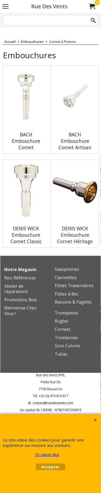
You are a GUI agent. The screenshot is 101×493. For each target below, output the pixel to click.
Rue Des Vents (49, 6)
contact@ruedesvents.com (53, 403)
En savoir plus (47, 454)
